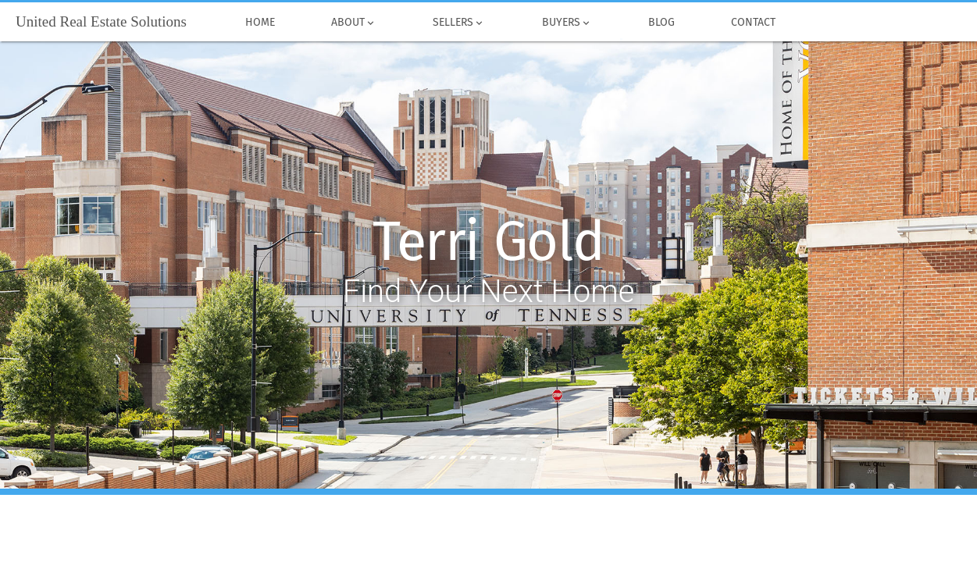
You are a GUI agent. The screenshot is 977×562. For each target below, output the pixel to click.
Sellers (459, 22)
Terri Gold (488, 242)
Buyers (566, 22)
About (354, 22)
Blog (661, 22)
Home (260, 22)
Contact (753, 22)
